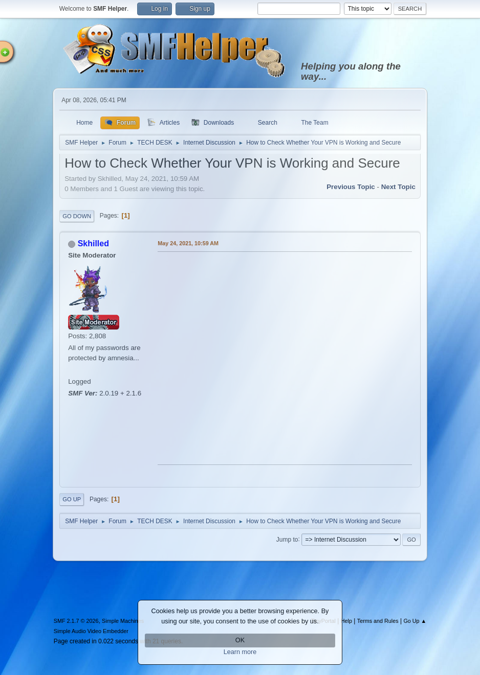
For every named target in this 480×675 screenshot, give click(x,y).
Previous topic (350, 187)
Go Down (76, 216)
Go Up (71, 499)
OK (240, 640)
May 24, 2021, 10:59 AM (188, 243)
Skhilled (93, 243)
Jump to (287, 539)
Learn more (240, 652)
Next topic (398, 187)
